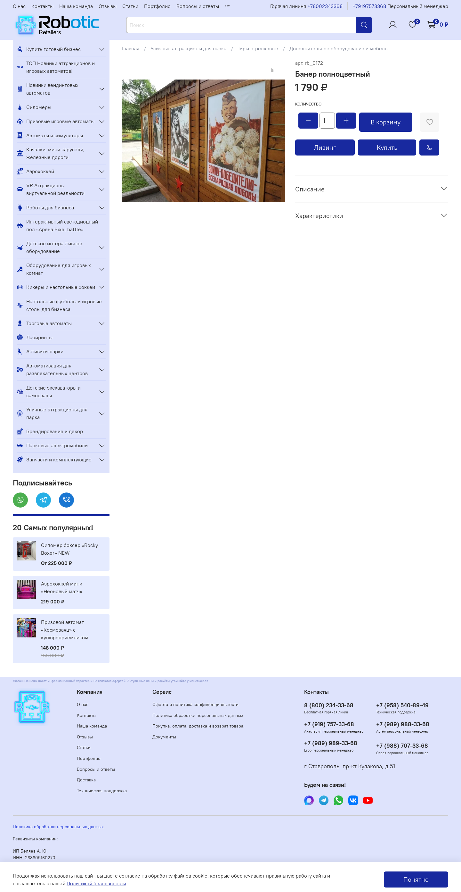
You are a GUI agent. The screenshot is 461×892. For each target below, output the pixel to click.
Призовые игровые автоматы (55, 121)
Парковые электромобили (52, 445)
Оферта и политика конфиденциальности (195, 704)
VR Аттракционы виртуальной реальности (51, 189)
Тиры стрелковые (258, 48)
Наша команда (76, 6)
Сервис (162, 691)
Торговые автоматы (44, 323)
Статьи (130, 6)
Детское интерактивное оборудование (49, 247)
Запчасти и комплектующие (54, 459)
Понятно (416, 879)
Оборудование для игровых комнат (54, 269)
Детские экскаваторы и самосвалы (49, 391)
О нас (19, 6)
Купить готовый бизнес (49, 49)
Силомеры (34, 107)
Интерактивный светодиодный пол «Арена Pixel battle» (57, 225)
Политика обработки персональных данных (197, 715)
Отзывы (108, 6)
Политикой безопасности (96, 883)
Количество (308, 104)
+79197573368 (369, 6)
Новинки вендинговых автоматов (47, 89)
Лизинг (325, 147)
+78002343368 (325, 6)
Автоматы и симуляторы (50, 135)
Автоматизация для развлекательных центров (52, 369)
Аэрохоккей (35, 171)
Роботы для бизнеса (45, 207)
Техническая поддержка (102, 791)
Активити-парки (40, 351)
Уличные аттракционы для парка (188, 48)
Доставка (86, 780)
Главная (130, 48)
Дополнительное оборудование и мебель (338, 48)
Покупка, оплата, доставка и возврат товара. (198, 726)
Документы (164, 737)
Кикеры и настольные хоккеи (56, 287)
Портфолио (157, 6)
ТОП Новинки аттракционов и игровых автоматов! (56, 67)
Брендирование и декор (50, 431)
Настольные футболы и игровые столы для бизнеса (59, 305)
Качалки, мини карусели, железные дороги (51, 153)
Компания (89, 691)
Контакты (42, 6)
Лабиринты (35, 337)
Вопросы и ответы (197, 6)
